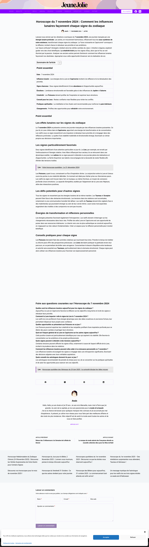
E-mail (66, 499)
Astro (27, 11)
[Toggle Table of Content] (58, 63)
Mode (11, 11)
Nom (39, 499)
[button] (145, 532)
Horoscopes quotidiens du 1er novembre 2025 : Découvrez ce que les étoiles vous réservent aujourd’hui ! (91, 459)
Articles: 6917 (74, 424)
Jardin (42, 11)
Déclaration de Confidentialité (23, 543)
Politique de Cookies (8, 543)
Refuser (133, 537)
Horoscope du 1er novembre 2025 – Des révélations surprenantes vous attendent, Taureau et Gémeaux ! (125, 459)
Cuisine (59, 11)
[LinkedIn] (103, 382)
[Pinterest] (84, 382)
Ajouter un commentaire (46, 506)
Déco (34, 11)
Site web (93, 499)
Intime (94, 11)
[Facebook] (136, 11)
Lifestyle (77, 11)
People (50, 11)
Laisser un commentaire (46, 526)
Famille (68, 11)
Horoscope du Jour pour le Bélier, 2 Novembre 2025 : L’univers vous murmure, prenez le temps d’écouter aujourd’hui (57, 459)
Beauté (19, 11)
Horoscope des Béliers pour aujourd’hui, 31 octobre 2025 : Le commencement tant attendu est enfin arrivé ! (91, 473)
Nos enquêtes (127, 11)
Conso (86, 11)
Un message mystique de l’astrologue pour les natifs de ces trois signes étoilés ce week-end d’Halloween (125, 473)
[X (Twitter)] (140, 11)
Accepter (106, 537)
